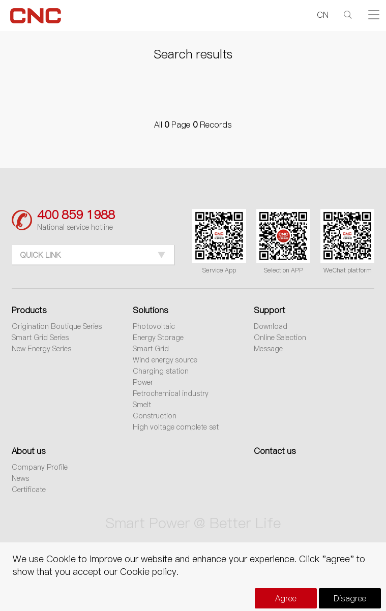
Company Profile (40, 467)
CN (323, 14)
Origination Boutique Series (57, 326)
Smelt (142, 405)
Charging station (161, 371)
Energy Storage (158, 337)
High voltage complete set (176, 427)
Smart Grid (151, 349)
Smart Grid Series (40, 337)
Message (268, 349)
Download (270, 326)
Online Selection (280, 337)
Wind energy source (165, 360)
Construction (154, 416)
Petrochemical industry (171, 393)
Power (143, 382)
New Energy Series (41, 349)
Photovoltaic (154, 326)
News (20, 478)
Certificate (29, 489)
